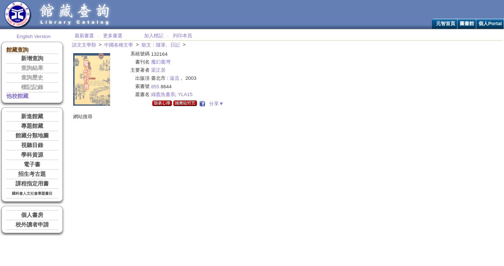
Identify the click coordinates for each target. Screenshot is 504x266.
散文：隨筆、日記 (161, 45)
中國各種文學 (118, 45)
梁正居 (158, 70)
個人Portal (490, 23)
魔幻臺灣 (160, 62)
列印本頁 (182, 35)
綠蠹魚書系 (163, 94)
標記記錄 (32, 87)
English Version (34, 36)
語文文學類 (84, 45)
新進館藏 (32, 116)
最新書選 (84, 35)
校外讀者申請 (32, 225)
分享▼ (215, 103)
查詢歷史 (32, 78)
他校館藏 (17, 96)
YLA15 (185, 94)
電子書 (32, 164)
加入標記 (153, 35)
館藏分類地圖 (32, 136)
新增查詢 (32, 58)
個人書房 (32, 215)
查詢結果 (32, 68)
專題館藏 (32, 126)
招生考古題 (32, 174)
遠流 (174, 78)
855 (155, 86)
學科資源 (32, 155)
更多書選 (112, 35)
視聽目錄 (32, 145)
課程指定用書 (32, 184)
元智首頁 (445, 23)
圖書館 (467, 23)
